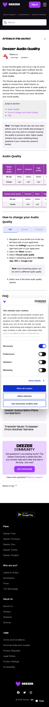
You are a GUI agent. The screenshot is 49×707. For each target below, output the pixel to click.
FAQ (9, 115)
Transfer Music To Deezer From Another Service (21, 428)
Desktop (39, 229)
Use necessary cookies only (24, 404)
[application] (38, 701)
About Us (8, 606)
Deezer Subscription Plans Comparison (21, 411)
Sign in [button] (34, 4)
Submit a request (34, 477)
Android (24, 229)
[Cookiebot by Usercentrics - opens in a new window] (35, 301)
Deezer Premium (11, 539)
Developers (9, 578)
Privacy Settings (11, 661)
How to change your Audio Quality (23, 112)
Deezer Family (10, 550)
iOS (10, 229)
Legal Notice (9, 656)
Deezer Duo (9, 544)
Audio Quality (13, 109)
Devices (7, 622)
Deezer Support (9, 15)
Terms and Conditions (14, 639)
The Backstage (10, 589)
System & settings (39, 15)
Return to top (9, 485)
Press (6, 583)
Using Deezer (23, 15)
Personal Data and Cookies (16, 645)
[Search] (24, 22)
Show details (35, 381)
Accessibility (9, 667)
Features (7, 617)
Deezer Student (11, 555)
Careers (7, 611)
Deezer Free (9, 533)
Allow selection (24, 396)
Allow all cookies (24, 388)
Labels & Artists (10, 572)
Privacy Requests (11, 650)
